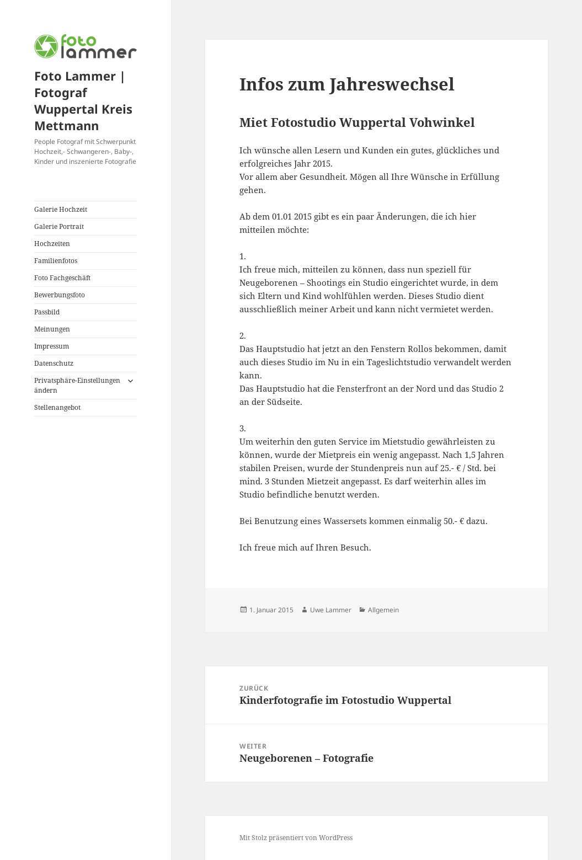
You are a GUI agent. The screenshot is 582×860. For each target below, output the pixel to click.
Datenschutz (53, 363)
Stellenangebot (57, 407)
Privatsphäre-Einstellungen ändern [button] (77, 385)
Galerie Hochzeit (60, 209)
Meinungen (52, 329)
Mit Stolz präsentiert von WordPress (296, 837)
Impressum (51, 346)
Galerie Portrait (59, 226)
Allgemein (383, 610)
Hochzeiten (52, 243)
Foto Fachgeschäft (62, 277)
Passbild (47, 312)
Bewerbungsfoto (59, 295)
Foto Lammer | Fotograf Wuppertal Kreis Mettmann (83, 100)
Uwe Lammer (330, 610)
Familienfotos (55, 260)
